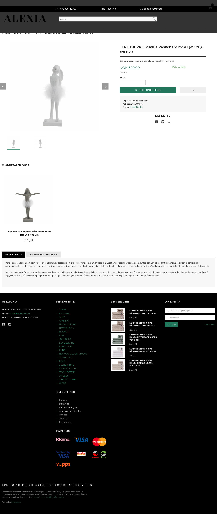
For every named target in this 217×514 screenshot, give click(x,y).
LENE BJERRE (136, 107)
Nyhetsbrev (76, 485)
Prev (3, 86)
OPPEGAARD (66, 357)
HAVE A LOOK (66, 328)
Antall (123, 77)
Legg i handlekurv (148, 90)
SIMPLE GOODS (67, 368)
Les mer (35, 497)
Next (105, 86)
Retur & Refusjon (68, 407)
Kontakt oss (65, 422)
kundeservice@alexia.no (20, 313)
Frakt (5, 485)
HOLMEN (64, 331)
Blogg (89, 485)
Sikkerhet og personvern (50, 485)
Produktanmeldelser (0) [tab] (42, 254)
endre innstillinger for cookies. (53, 497)
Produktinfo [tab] (12, 254)
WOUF (62, 383)
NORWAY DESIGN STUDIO (73, 353)
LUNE (62, 350)
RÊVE (62, 361)
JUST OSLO (65, 339)
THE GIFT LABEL (68, 379)
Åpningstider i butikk (70, 411)
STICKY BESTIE (67, 372)
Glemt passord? (209, 325)
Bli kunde (64, 403)
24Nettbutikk (16, 502)
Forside (63, 400)
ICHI (61, 335)
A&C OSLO (64, 313)
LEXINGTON (65, 346)
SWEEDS (64, 375)
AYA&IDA (64, 320)
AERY (62, 317)
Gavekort (64, 418)
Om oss (63, 414)
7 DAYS (63, 309)
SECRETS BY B (66, 365)
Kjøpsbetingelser (22, 485)
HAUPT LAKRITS (67, 324)
